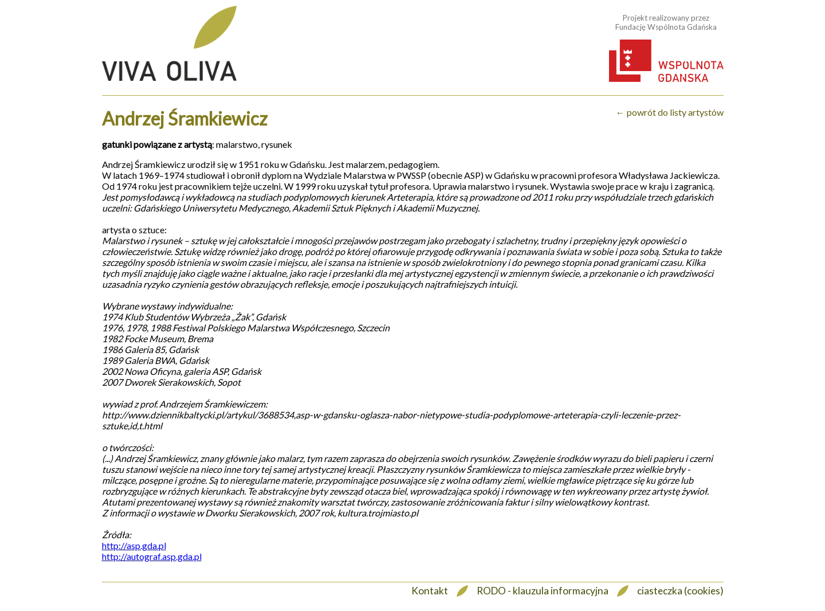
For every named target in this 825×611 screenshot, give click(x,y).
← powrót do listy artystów (670, 112)
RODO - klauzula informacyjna (542, 591)
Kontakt (429, 591)
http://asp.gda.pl (134, 545)
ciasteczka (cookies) (680, 591)
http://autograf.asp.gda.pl (152, 556)
